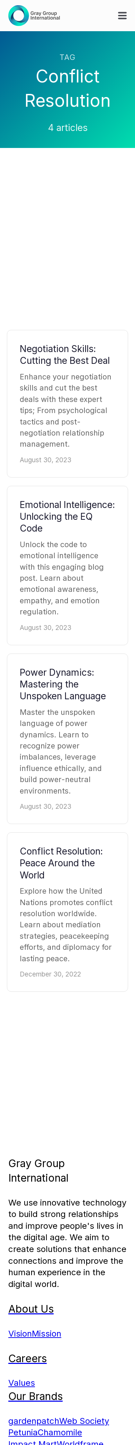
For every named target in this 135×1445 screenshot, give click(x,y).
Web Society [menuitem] (84, 1421)
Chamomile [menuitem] (60, 1432)
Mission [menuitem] (46, 1334)
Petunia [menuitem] (23, 1432)
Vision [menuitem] (20, 1334)
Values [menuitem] (21, 1383)
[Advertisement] (67, 245)
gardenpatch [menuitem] (33, 1421)
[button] (122, 15)
